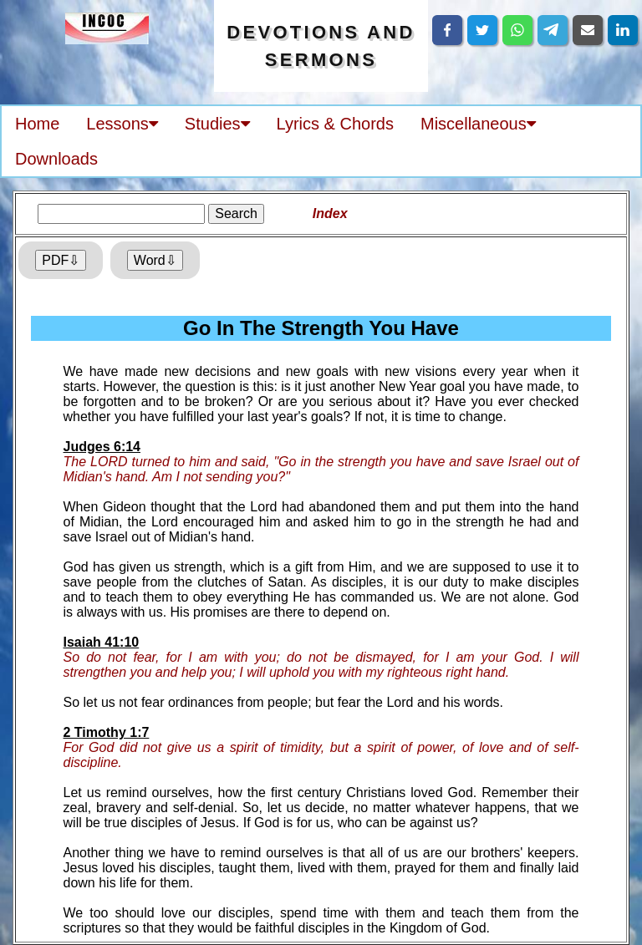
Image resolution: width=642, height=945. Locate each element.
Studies (217, 123)
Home (37, 123)
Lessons (122, 123)
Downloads (56, 159)
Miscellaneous (478, 123)
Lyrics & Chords (335, 123)
